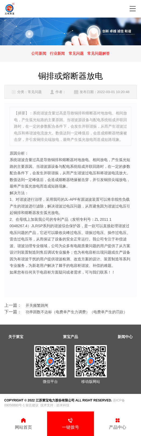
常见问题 (76, 53)
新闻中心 (125, 337)
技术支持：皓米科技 (54, 405)
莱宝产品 (70, 337)
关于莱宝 (15, 337)
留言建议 (32, 405)
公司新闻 (38, 53)
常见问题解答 (98, 53)
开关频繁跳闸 (37, 305)
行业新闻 (57, 53)
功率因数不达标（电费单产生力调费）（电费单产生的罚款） (76, 312)
